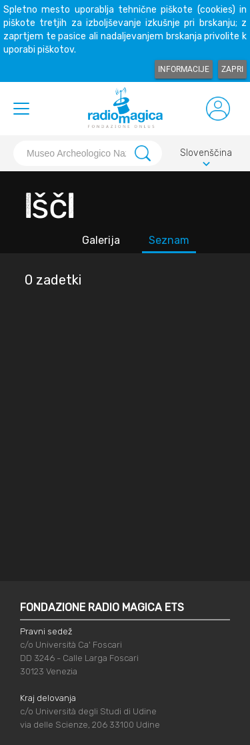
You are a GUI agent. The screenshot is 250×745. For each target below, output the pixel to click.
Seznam (169, 240)
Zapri (232, 69)
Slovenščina (206, 155)
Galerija (101, 240)
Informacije (183, 69)
